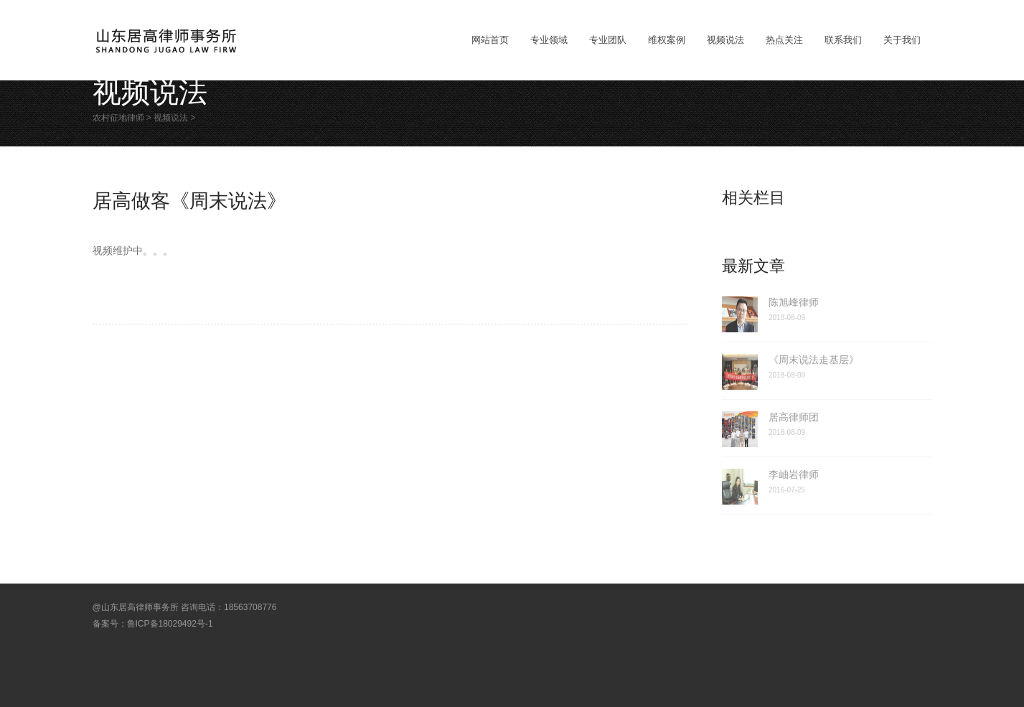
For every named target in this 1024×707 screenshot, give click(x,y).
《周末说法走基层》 (814, 359)
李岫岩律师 (794, 474)
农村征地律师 (118, 118)
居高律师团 (794, 417)
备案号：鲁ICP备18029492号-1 (153, 624)
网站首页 (490, 39)
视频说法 (171, 118)
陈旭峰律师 (794, 302)
